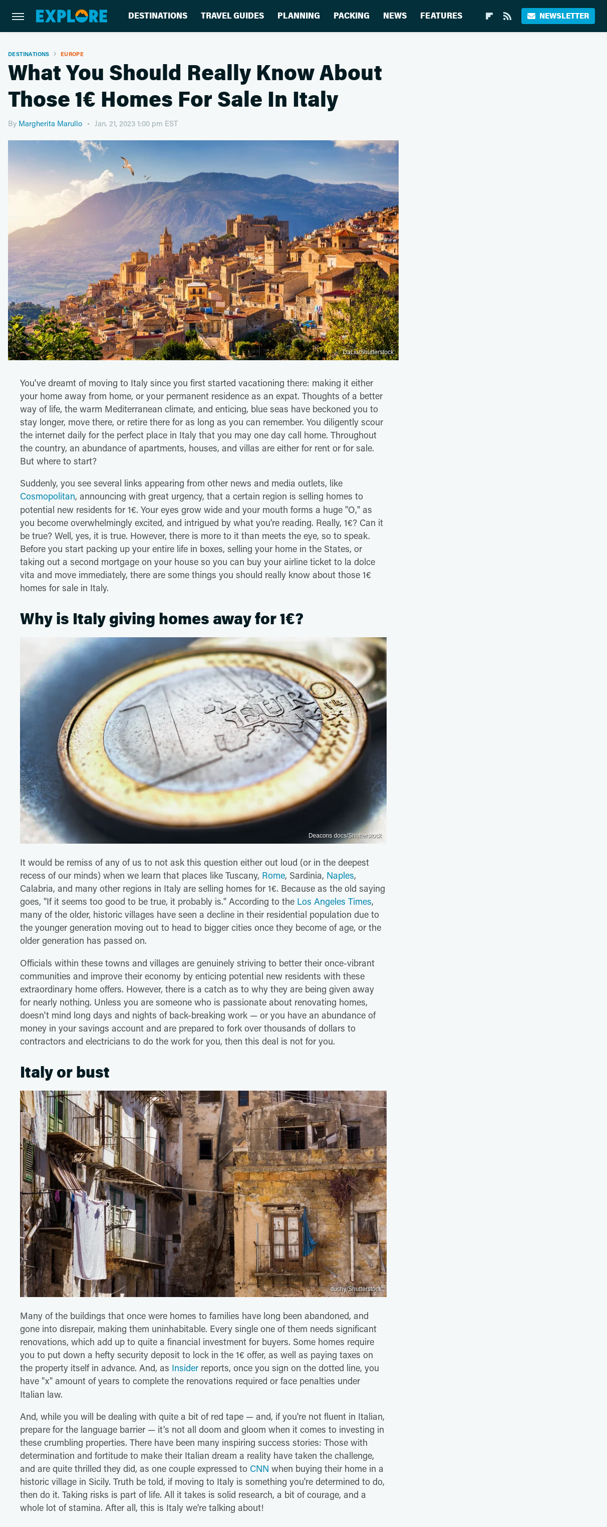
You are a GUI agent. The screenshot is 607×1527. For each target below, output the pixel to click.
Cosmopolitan (47, 496)
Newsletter (558, 16)
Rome (273, 875)
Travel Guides (232, 16)
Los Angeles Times (334, 901)
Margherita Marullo (50, 123)
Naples (340, 875)
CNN (259, 1468)
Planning (298, 16)
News (395, 16)
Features (441, 16)
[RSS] (507, 16)
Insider (185, 1368)
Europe (72, 54)
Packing (352, 16)
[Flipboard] (489, 16)
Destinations (157, 16)
